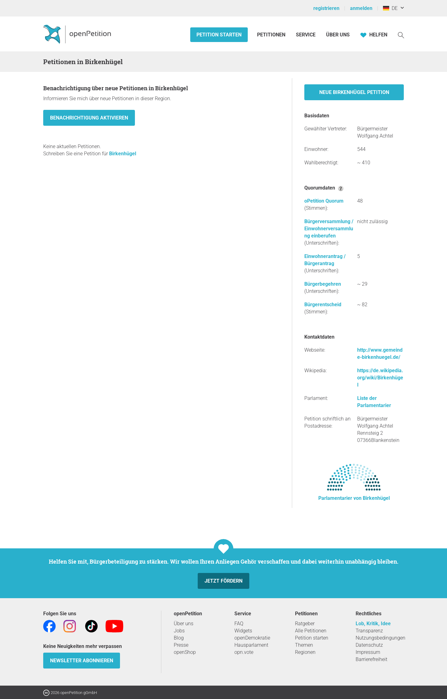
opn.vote (243, 652)
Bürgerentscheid (322, 304)
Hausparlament (251, 645)
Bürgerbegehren (322, 284)
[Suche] (401, 34)
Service (306, 35)
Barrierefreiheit (371, 659)
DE (390, 8)
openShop (185, 652)
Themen (304, 645)
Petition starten (219, 35)
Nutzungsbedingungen (380, 638)
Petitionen (272, 35)
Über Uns (338, 35)
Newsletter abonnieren (81, 661)
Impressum (368, 652)
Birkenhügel (122, 154)
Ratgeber (305, 623)
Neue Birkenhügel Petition (354, 92)
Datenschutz (369, 645)
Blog (179, 638)
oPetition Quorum (323, 201)
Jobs (179, 631)
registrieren (326, 8)
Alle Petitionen (310, 631)
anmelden (361, 8)
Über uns (183, 623)
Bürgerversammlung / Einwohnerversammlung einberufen (328, 228)
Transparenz (369, 631)
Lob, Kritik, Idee (373, 623)
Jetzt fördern (223, 581)
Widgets (243, 631)
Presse (181, 645)
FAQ (238, 623)
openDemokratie (252, 638)
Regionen (305, 652)
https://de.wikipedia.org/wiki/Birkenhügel (380, 378)
